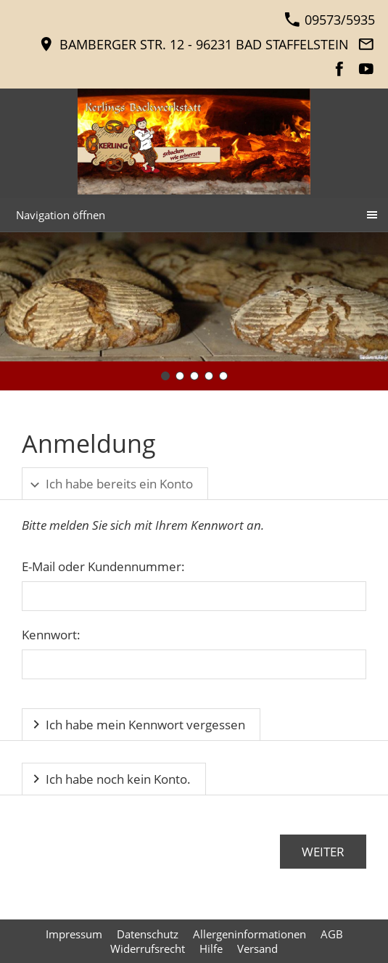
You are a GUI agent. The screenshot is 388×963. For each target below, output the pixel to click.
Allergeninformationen (249, 934)
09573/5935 (329, 19)
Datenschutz (147, 934)
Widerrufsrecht (147, 948)
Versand (257, 948)
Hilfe (211, 948)
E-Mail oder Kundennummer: (103, 566)
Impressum (74, 934)
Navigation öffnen (60, 215)
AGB (332, 934)
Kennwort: (51, 634)
